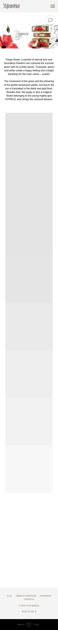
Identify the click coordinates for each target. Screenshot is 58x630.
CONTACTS (29, 599)
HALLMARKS (45, 596)
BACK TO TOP (29, 612)
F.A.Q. (9, 596)
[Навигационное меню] (53, 6)
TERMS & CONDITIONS (26, 596)
